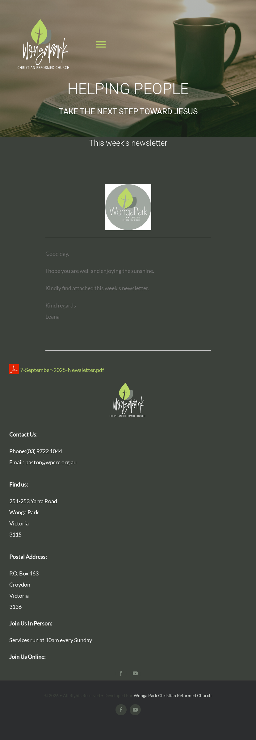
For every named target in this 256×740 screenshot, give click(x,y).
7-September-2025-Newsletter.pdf (56, 369)
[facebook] (121, 673)
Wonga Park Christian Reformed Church (173, 695)
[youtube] (135, 673)
